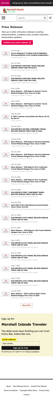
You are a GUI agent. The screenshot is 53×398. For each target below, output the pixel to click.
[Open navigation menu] (3, 18)
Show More (26, 305)
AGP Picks (5, 3)
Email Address (9, 339)
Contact (26, 395)
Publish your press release (17, 42)
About (8, 386)
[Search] (30, 18)
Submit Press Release (39, 386)
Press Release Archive (21, 386)
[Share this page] (50, 18)
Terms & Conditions (32, 352)
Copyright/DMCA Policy (28, 390)
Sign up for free (20, 348)
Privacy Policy (44, 390)
